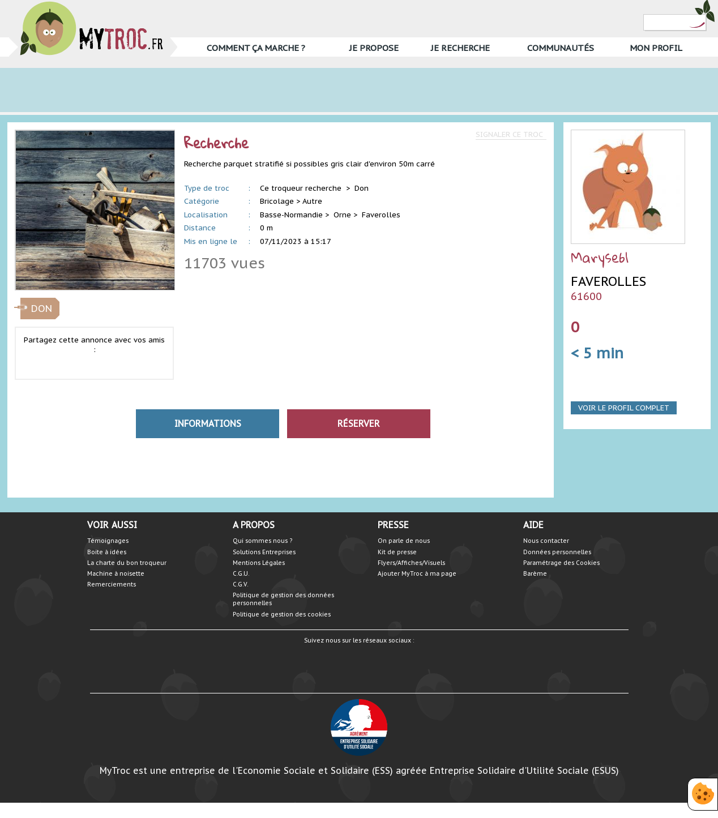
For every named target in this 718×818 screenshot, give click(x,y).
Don (361, 188)
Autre (312, 201)
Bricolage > (280, 201)
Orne (342, 215)
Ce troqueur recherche (302, 188)
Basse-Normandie (291, 215)
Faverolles (381, 215)
